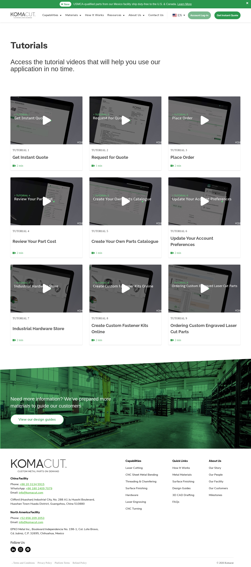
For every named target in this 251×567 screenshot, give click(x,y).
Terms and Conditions (24, 563)
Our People (216, 475)
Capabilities (50, 15)
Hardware (132, 495)
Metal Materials (182, 475)
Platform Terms (62, 563)
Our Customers (218, 488)
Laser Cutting (134, 468)
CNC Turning (134, 509)
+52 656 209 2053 (32, 518)
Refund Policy (80, 563)
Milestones (215, 495)
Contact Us (156, 15)
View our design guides (37, 419)
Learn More (184, 4)
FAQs (175, 502)
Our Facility (216, 481)
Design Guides (181, 488)
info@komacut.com (31, 493)
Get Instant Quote (227, 15)
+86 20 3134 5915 (32, 484)
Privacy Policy (44, 563)
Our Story (215, 468)
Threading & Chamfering (141, 481)
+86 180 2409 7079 (39, 488)
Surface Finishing (136, 488)
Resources (114, 15)
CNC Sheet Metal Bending (142, 475)
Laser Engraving (136, 502)
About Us (134, 15)
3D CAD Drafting (183, 495)
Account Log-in (199, 15)
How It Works (94, 15)
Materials (71, 15)
